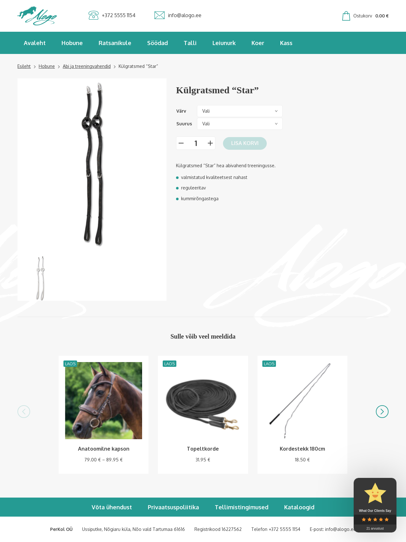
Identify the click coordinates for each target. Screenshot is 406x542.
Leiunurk (224, 42)
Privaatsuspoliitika (173, 507)
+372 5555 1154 (284, 529)
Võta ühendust (112, 507)
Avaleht (35, 42)
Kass (286, 42)
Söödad (157, 42)
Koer (258, 42)
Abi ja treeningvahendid (87, 66)
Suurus (184, 123)
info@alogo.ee (340, 529)
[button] (23, 411)
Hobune (72, 42)
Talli (190, 42)
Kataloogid (299, 507)
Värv (181, 111)
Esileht (24, 66)
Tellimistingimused (241, 507)
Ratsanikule (115, 42)
